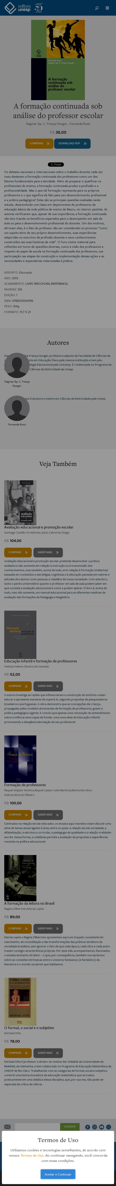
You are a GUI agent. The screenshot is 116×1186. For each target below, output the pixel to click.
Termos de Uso (32, 1155)
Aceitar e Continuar (58, 1174)
